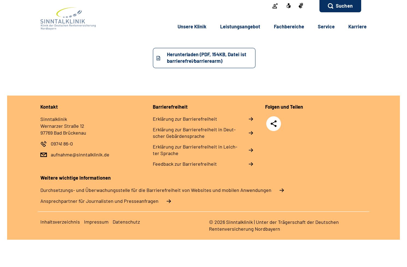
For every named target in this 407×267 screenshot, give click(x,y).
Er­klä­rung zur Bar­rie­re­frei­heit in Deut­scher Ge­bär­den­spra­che (194, 132)
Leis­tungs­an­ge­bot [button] (240, 26)
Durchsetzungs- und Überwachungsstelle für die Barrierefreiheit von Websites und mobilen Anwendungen (155, 190)
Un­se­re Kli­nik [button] (192, 26)
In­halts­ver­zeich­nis (60, 222)
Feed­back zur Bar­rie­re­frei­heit (185, 164)
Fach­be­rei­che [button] (289, 26)
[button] (340, 6)
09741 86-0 (62, 144)
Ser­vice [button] (326, 26)
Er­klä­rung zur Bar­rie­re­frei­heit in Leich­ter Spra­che (195, 150)
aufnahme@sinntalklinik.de (80, 155)
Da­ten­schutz (126, 222)
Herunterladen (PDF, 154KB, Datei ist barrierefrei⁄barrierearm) (206, 57)
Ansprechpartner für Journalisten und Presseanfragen (99, 201)
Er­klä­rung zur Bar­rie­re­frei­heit (185, 119)
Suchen (344, 6)
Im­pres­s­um (96, 222)
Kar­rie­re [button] (357, 26)
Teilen (274, 123)
